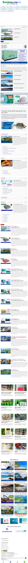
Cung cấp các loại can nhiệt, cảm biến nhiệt (20, 437)
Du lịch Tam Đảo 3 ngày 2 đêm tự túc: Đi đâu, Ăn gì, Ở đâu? (21, 482)
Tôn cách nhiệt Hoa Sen (7, 104)
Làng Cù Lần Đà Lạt (5, 152)
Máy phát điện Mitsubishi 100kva (17, 300)
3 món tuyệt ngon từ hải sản (6, 173)
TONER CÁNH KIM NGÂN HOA (7, 436)
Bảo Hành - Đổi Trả (4, 545)
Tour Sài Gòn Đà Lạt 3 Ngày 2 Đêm (7, 153)
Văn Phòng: (7, 559)
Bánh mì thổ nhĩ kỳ (17, 160)
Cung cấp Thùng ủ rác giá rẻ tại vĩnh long (6, 407)
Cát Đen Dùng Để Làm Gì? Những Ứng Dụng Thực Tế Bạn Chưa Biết (7, 504)
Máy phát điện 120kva (14, 318)
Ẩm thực (2, 158)
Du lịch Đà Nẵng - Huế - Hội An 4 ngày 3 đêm (17, 359)
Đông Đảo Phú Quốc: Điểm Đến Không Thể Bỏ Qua (21, 504)
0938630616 (5, 555)
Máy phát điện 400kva (15, 227)
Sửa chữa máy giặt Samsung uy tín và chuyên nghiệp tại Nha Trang (7, 471)
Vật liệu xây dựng (4, 197)
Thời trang (3, 178)
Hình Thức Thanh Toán (4, 546)
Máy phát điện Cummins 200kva (17, 290)
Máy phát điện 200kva (14, 309)
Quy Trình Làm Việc (4, 543)
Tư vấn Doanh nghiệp (4, 134)
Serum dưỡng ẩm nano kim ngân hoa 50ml (20, 407)
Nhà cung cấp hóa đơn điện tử (21, 104)
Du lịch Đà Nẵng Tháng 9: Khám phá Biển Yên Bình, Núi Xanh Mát (7, 482)
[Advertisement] (14, 18)
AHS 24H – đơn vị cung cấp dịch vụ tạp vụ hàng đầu (6, 393)
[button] (26, 99)
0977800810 (12, 555)
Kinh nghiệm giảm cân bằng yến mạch (8, 189)
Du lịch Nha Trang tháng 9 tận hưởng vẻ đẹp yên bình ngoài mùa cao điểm (20, 471)
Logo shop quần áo (17, 180)
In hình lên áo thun (5, 193)
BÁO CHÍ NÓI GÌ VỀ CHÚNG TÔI (14, 526)
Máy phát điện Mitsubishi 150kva (15, 279)
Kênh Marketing (5, 540)
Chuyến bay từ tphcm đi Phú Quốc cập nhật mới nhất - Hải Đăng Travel (20, 516)
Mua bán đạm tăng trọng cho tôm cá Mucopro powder (20, 393)
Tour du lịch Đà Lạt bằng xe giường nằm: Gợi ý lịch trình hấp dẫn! (7, 493)
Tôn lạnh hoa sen (5, 221)
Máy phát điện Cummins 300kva (17, 269)
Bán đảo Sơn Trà (16, 136)
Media (2, 93)
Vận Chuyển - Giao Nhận (5, 547)
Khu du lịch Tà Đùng (5, 149)
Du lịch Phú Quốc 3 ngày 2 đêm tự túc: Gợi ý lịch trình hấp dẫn (21, 493)
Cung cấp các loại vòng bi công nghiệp (21, 451)
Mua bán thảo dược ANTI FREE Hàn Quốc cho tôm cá (7, 451)
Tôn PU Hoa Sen (5, 218)
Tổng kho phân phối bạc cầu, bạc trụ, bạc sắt (7, 422)
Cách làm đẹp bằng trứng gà (6, 192)
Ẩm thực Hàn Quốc (5, 172)
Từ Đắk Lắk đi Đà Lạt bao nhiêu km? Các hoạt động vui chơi (7, 515)
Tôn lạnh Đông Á (13, 258)
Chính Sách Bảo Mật (4, 549)
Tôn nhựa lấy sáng (5, 217)
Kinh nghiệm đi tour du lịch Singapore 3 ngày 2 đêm (9, 148)
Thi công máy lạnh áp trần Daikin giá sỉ (20, 422)
